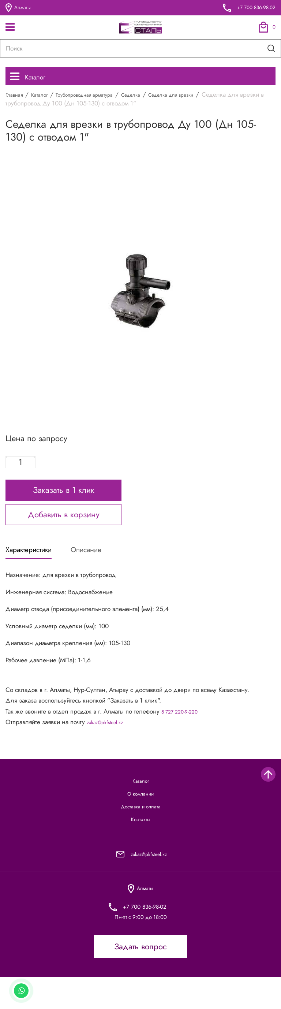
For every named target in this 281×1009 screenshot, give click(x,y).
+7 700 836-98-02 (251, 7)
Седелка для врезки (205, 98)
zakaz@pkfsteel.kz (111, 736)
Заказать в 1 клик (63, 500)
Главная (16, 98)
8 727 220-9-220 (184, 725)
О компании (140, 813)
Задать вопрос (140, 978)
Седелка (157, 98)
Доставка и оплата (140, 829)
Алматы (19, 7)
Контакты (141, 846)
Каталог (32, 77)
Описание (110, 561)
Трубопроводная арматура (100, 98)
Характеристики (35, 561)
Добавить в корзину (64, 524)
